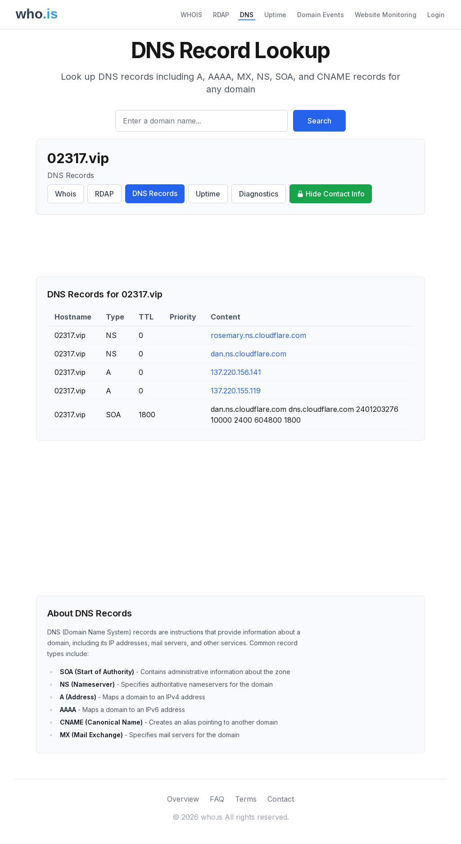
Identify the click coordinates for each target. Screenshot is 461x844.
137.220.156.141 (236, 372)
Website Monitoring (385, 14)
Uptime (275, 14)
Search (319, 120)
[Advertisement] (230, 245)
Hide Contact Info (331, 193)
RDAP (221, 14)
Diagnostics (258, 193)
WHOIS (191, 14)
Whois (65, 193)
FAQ (217, 798)
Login (436, 14)
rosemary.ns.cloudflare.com (258, 335)
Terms (246, 798)
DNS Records (154, 193)
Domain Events (320, 14)
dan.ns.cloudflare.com (248, 353)
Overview (183, 798)
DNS (246, 14)
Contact (280, 798)
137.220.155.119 (236, 390)
